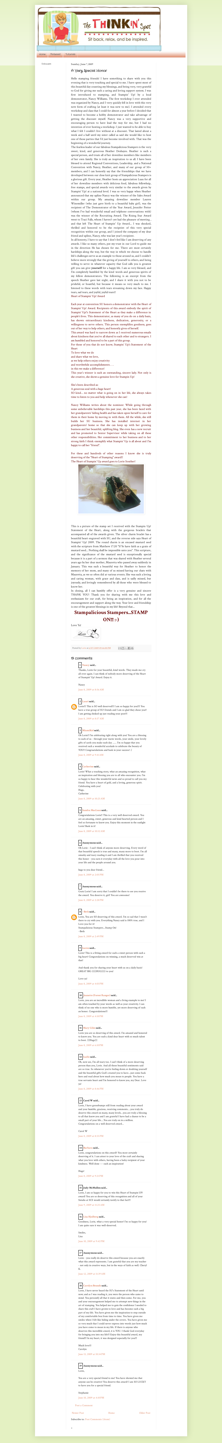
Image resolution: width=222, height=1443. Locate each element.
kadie (86, 1057)
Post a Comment (84, 1405)
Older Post (144, 1413)
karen (85, 948)
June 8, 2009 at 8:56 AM (91, 689)
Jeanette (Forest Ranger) (97, 995)
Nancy (85, 665)
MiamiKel (88, 730)
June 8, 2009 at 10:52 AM (91, 831)
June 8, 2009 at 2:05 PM (90, 874)
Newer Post (78, 1413)
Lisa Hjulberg (90, 1216)
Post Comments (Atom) (97, 1419)
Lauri (85, 701)
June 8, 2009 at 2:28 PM (90, 900)
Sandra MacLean (91, 810)
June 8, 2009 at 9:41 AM (90, 755)
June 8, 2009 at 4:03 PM (90, 983)
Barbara (88, 1148)
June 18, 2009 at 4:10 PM (91, 1397)
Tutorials (70, 54)
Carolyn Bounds (92, 1285)
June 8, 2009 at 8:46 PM (90, 1089)
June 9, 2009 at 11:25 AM (91, 1205)
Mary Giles (89, 1028)
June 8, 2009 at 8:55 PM (90, 1136)
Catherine (88, 766)
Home (42, 54)
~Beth (85, 911)
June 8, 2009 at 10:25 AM (91, 798)
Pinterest (55, 54)
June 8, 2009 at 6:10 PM (90, 1045)
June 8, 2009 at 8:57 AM (91, 718)
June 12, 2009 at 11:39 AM (91, 1274)
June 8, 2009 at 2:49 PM (90, 936)
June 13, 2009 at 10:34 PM (91, 1354)
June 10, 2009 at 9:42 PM (91, 1241)
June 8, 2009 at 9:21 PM (90, 1176)
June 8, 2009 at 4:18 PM (90, 1016)
